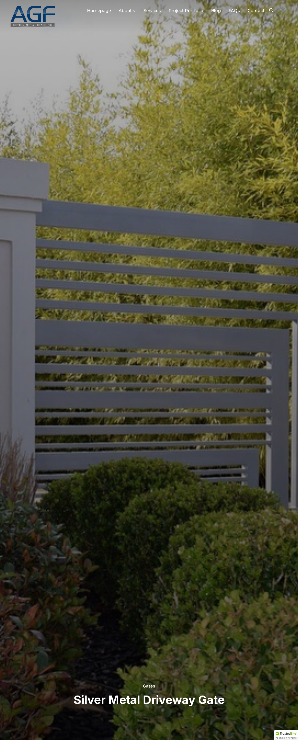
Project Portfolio (186, 10)
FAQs (234, 10)
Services (152, 10)
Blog (216, 10)
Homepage (99, 10)
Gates (149, 686)
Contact (256, 10)
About (125, 10)
